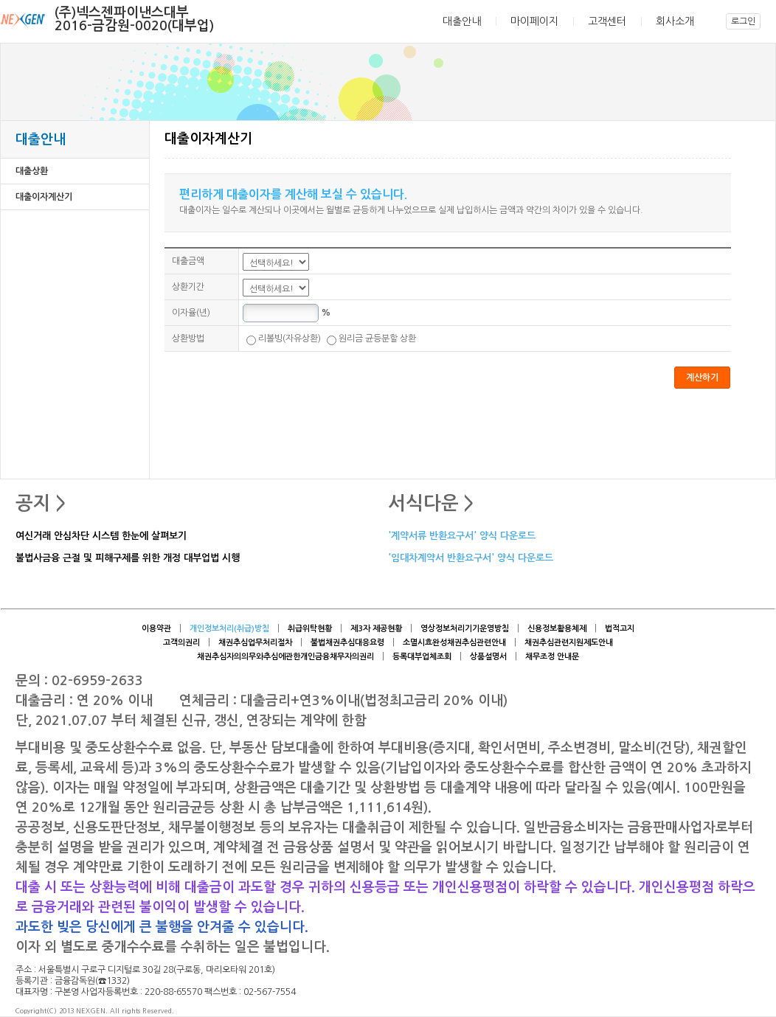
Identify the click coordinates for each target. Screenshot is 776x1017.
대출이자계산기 (43, 196)
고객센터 (607, 21)
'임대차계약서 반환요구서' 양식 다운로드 (470, 558)
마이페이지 (534, 21)
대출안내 (462, 21)
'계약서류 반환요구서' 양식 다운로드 (462, 536)
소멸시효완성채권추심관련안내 (454, 643)
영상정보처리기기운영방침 (464, 629)
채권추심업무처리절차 (255, 643)
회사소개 (675, 21)
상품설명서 (488, 657)
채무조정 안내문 (552, 657)
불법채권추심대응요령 (347, 643)
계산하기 (702, 377)
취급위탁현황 (310, 629)
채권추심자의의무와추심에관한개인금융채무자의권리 (285, 657)
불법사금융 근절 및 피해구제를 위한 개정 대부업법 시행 (127, 558)
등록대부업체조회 (421, 657)
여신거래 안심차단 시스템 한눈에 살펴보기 (101, 536)
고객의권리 (181, 643)
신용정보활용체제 (556, 629)
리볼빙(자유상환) (283, 338)
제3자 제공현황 (376, 629)
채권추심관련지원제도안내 (568, 643)
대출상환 (31, 171)
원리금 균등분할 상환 (371, 338)
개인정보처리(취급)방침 (229, 629)
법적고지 (619, 629)
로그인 (743, 21)
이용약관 (156, 629)
